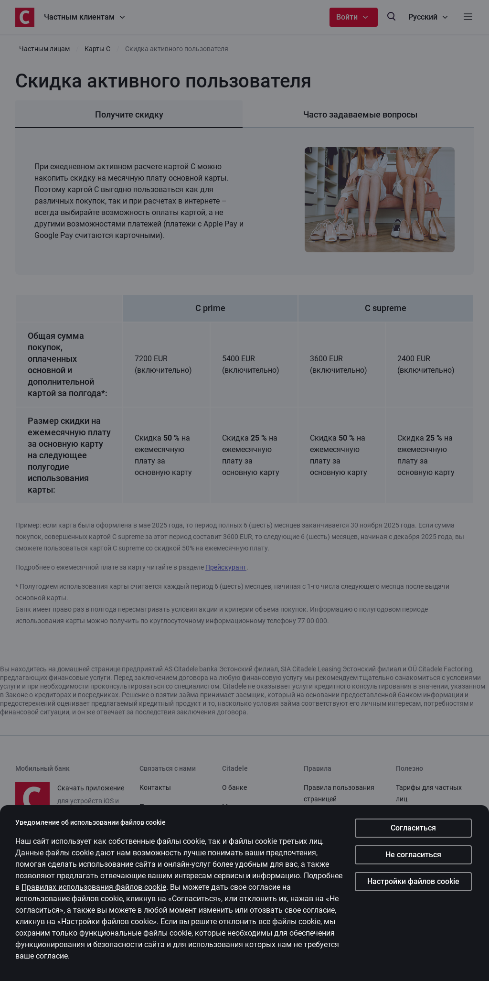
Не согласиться (413, 854)
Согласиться (413, 827)
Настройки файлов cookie (413, 881)
